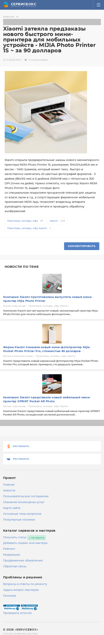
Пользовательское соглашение (26, 496)
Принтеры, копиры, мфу (25, 221)
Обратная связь (14, 566)
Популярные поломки (19, 519)
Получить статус (15, 537)
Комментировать (81, 246)
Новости (11, 16)
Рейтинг (9, 549)
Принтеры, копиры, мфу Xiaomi (29, 228)
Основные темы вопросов (22, 514)
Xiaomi (57, 221)
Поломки (9, 596)
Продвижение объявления (23, 560)
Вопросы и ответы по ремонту (25, 584)
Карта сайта (11, 508)
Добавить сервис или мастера (25, 543)
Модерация (11, 554)
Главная (9, 484)
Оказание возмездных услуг (24, 502)
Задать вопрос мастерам (21, 590)
